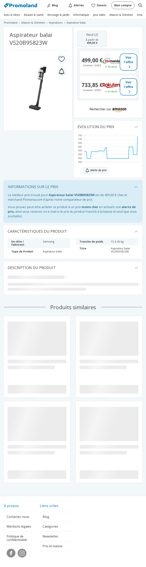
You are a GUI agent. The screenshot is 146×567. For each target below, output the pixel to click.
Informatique (81, 15)
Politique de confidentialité (17, 538)
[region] (73, 16)
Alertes (76, 5)
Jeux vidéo (99, 15)
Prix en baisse (52, 546)
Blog (55, 5)
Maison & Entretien (121, 15)
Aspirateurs (56, 22)
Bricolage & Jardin (58, 15)
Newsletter (50, 536)
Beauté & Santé (34, 15)
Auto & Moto (12, 15)
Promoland (10, 22)
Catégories (50, 526)
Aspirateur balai (76, 22)
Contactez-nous (18, 517)
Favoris (98, 5)
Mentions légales (19, 526)
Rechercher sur (100, 109)
